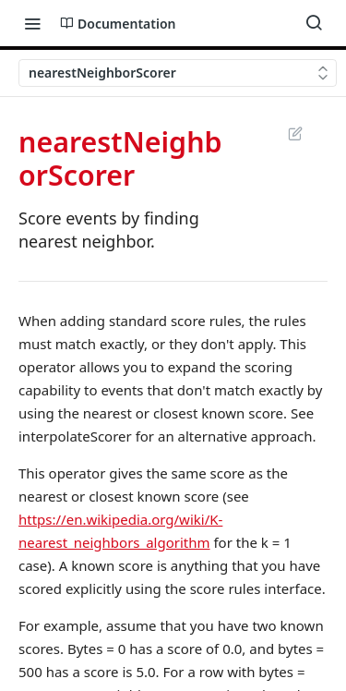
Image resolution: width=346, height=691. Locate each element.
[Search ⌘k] (314, 23)
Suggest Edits (294, 133)
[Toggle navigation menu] (32, 23)
